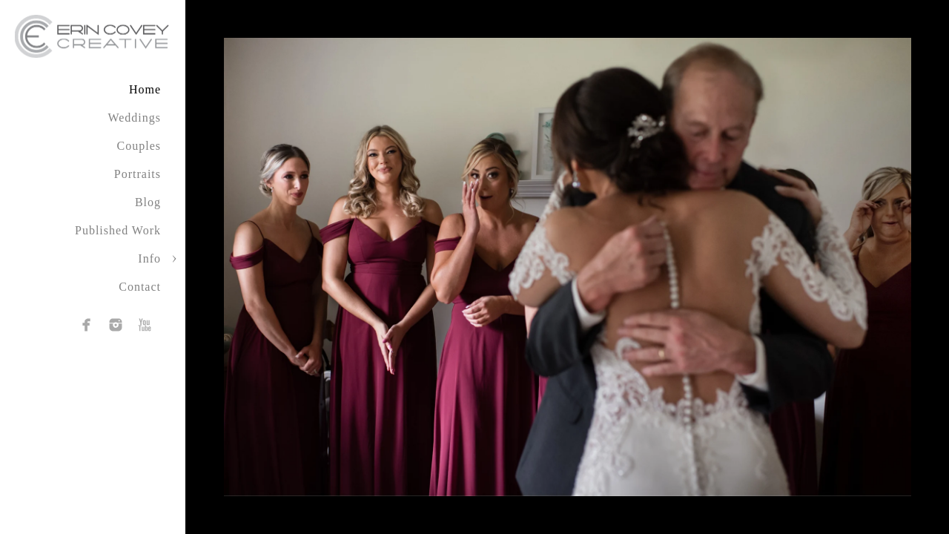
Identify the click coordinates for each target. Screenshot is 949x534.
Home (145, 89)
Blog (148, 202)
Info (149, 258)
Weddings (134, 117)
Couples (139, 145)
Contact (140, 286)
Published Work (118, 230)
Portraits (137, 174)
